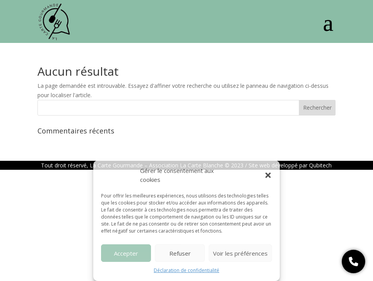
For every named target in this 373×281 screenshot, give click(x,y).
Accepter (126, 253)
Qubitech (320, 165)
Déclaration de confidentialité (186, 270)
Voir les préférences (240, 253)
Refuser (180, 253)
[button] (268, 175)
